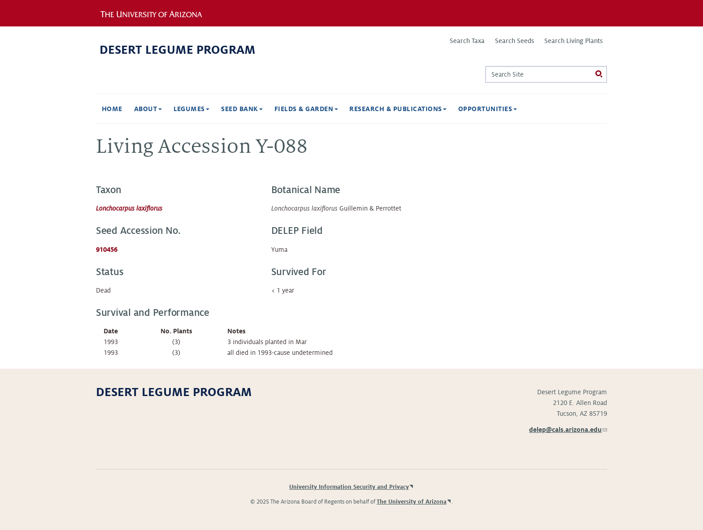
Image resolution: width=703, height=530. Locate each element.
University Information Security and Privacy (349, 487)
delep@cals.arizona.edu (568, 429)
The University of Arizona (412, 502)
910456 (106, 249)
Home (112, 108)
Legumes (192, 108)
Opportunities (487, 108)
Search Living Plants (573, 40)
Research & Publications (398, 108)
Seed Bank (242, 108)
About (148, 108)
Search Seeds (514, 40)
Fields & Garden (306, 108)
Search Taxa (467, 40)
